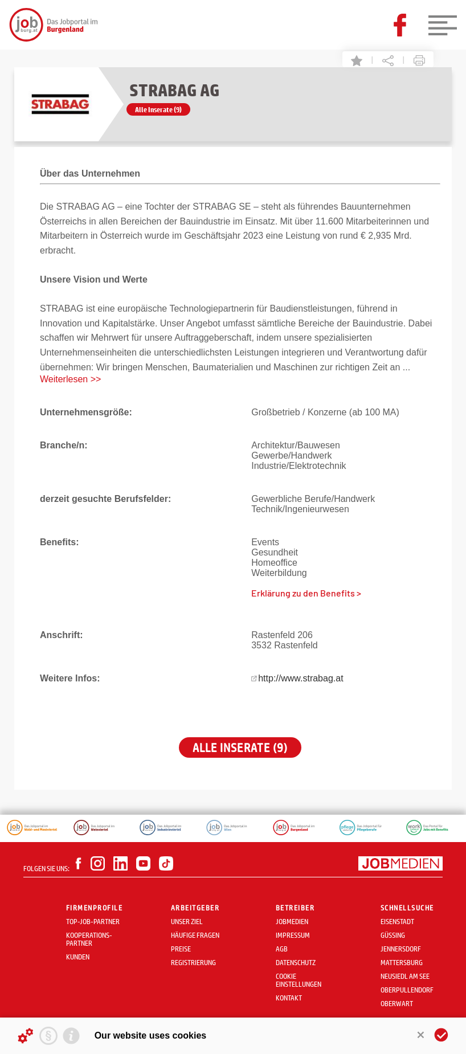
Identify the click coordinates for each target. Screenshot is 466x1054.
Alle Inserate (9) (158, 109)
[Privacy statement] (48, 1036)
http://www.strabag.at (300, 678)
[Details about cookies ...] (26, 1036)
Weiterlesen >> (70, 379)
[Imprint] (71, 1036)
